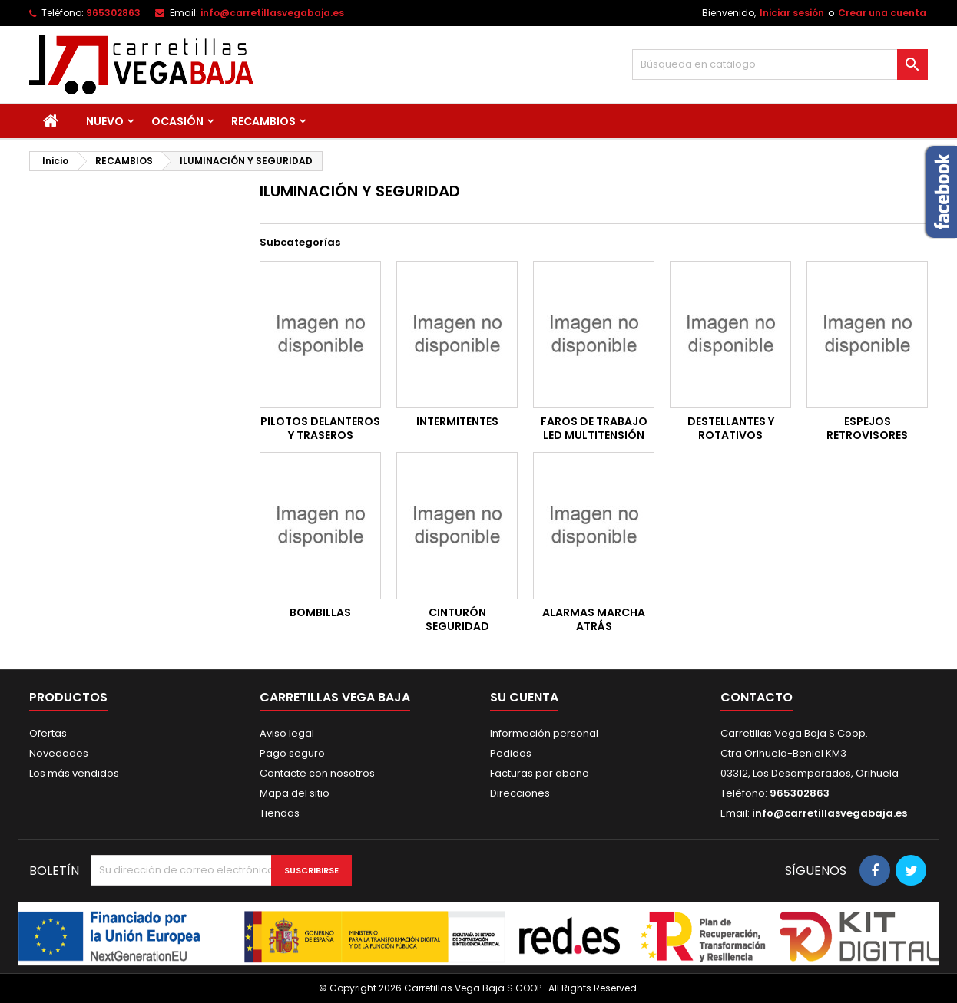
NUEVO (105, 121)
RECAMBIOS (263, 121)
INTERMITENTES (457, 421)
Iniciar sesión (792, 12)
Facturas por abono (539, 773)
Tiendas (280, 813)
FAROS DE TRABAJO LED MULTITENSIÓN (594, 428)
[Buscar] (780, 64)
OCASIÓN (177, 121)
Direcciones (520, 793)
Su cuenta (524, 697)
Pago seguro (292, 753)
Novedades (58, 753)
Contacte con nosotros (317, 773)
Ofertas (48, 733)
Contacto (756, 697)
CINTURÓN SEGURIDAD (457, 619)
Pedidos (510, 753)
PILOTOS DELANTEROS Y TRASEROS (320, 428)
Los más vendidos (74, 773)
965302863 (113, 12)
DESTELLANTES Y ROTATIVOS (730, 428)
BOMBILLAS (320, 612)
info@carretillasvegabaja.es (272, 12)
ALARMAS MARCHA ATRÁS (593, 619)
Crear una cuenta (882, 12)
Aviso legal (287, 733)
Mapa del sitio (294, 793)
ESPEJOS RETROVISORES (867, 428)
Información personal (544, 733)
